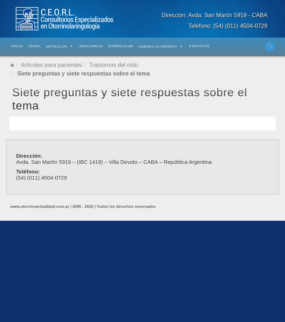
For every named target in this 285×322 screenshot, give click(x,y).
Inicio (17, 46)
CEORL (34, 46)
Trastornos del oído (113, 65)
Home (12, 65)
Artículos (59, 46)
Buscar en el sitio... (270, 46)
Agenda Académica (160, 46)
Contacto (199, 46)
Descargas (91, 46)
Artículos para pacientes (51, 65)
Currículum (120, 46)
